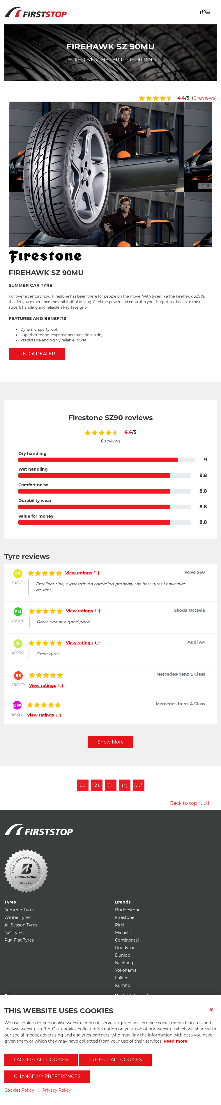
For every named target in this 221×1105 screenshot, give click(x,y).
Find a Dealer (36, 354)
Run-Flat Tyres (19, 940)
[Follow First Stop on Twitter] (110, 785)
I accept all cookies (41, 1059)
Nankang (124, 962)
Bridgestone (127, 910)
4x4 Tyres (14, 932)
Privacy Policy (56, 1090)
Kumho (122, 985)
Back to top (189, 803)
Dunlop (122, 955)
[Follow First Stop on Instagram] (83, 785)
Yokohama (126, 970)
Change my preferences (47, 1076)
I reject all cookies (115, 1059)
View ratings (82, 572)
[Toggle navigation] (205, 11)
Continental (127, 940)
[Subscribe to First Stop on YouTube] (138, 785)
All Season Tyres (20, 925)
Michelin (123, 932)
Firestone (124, 917)
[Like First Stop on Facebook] (96, 785)
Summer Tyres (19, 910)
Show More (111, 742)
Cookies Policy (19, 1090)
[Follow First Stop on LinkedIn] (124, 785)
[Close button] (213, 1013)
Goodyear (125, 947)
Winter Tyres (17, 917)
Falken (121, 977)
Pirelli (121, 925)
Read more (175, 1041)
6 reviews (204, 98)
